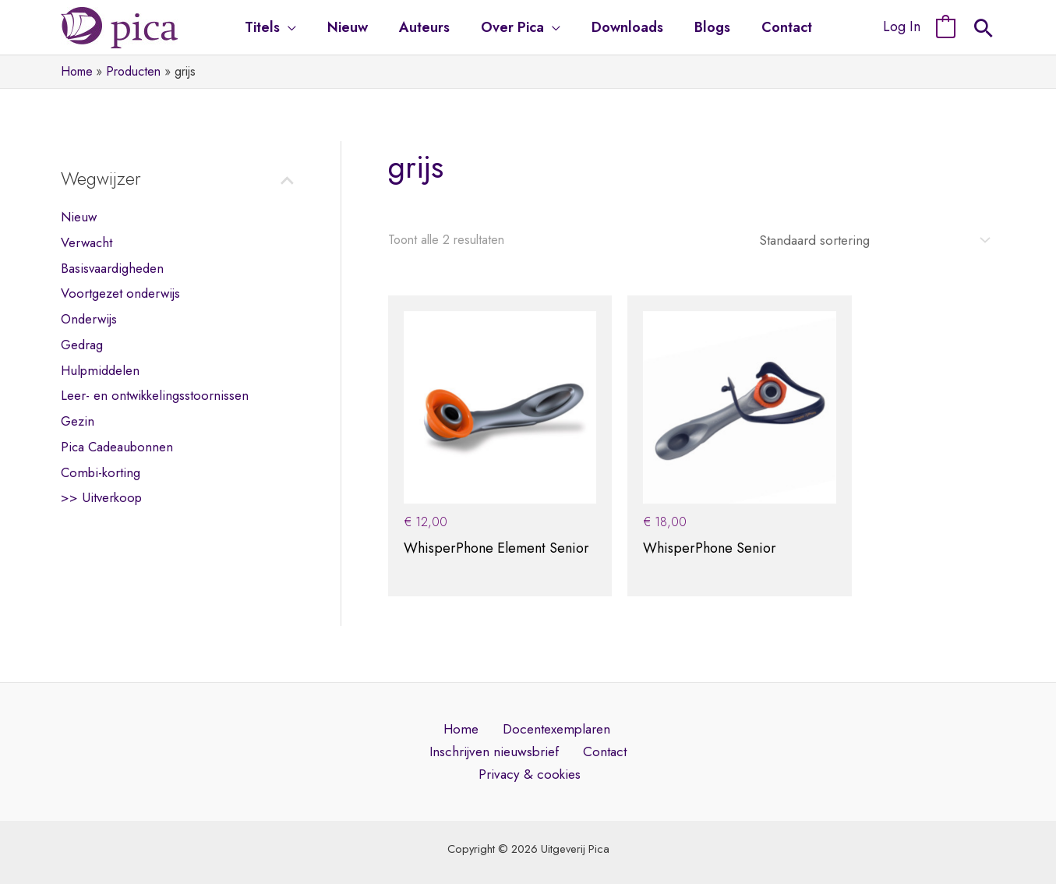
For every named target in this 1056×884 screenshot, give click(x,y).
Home (460, 695)
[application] (297, 27)
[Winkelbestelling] (863, 239)
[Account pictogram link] (901, 27)
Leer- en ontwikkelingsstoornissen (155, 395)
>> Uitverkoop (101, 496)
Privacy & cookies (531, 743)
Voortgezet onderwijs (120, 293)
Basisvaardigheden (112, 267)
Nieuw (79, 216)
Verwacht (86, 242)
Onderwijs (89, 318)
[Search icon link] (983, 30)
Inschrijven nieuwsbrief (498, 719)
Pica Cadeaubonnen (117, 446)
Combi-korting (100, 470)
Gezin (77, 420)
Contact (604, 719)
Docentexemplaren (550, 695)
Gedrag (82, 343)
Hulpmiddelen (100, 369)
